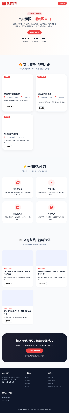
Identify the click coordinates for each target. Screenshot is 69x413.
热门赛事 (27, 380)
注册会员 (62, 3)
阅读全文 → (8, 283)
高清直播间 (34, 32)
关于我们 (27, 377)
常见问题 (50, 377)
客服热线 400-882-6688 (55, 386)
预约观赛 (41, 108)
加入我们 (27, 386)
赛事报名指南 (51, 380)
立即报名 (8, 146)
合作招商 (27, 383)
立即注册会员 (34, 350)
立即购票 (9, 106)
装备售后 (50, 383)
